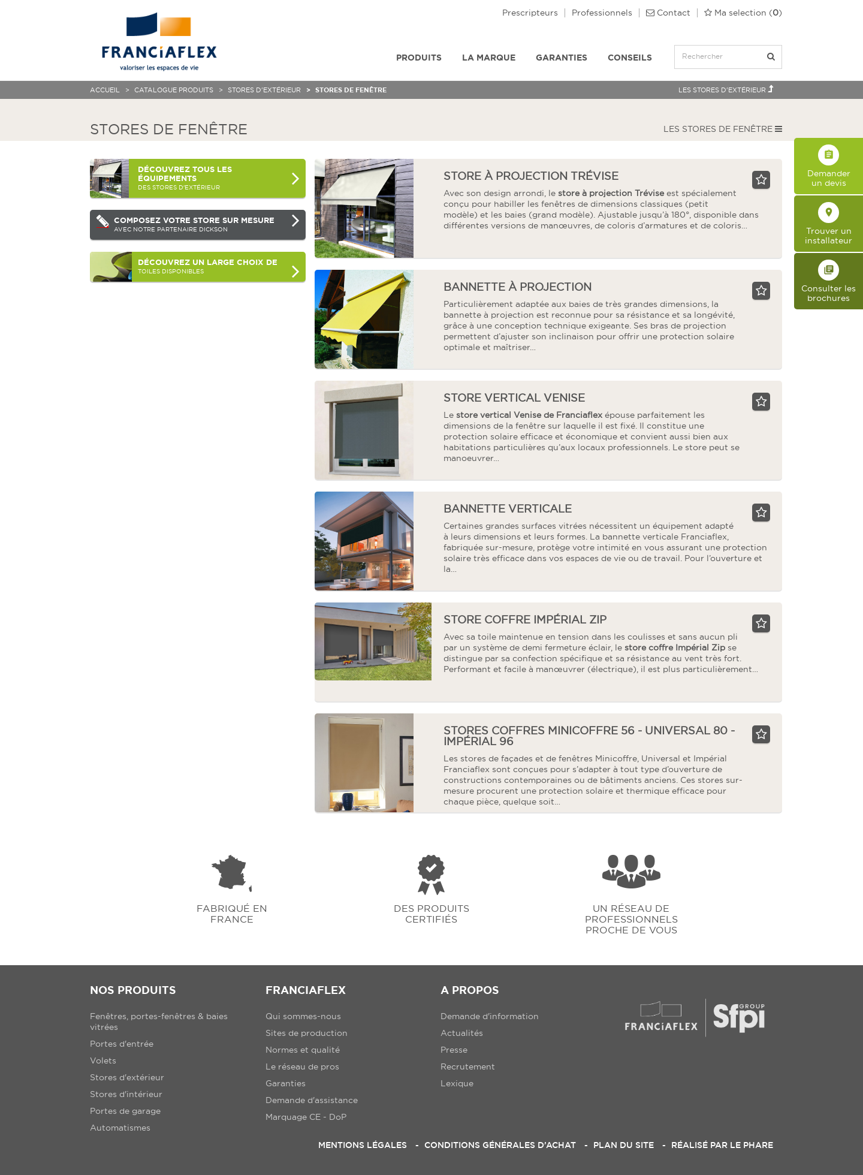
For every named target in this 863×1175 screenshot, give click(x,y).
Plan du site (623, 1145)
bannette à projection (517, 287)
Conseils (630, 57)
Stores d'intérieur (126, 1094)
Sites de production (306, 1033)
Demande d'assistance (311, 1100)
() (743, 12)
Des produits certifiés (431, 913)
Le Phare (751, 1145)
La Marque (488, 57)
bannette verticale (507, 509)
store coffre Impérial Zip (524, 619)
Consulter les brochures (828, 281)
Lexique (456, 1083)
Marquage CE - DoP (305, 1116)
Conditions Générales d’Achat (500, 1145)
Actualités (461, 1033)
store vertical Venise (514, 398)
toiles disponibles (219, 269)
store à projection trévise (530, 176)
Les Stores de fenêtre (722, 128)
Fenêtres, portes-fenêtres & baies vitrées (159, 1021)
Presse (453, 1049)
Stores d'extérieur (264, 90)
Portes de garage (125, 1110)
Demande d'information (489, 1016)
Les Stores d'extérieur (725, 89)
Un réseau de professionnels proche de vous (631, 918)
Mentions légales (362, 1145)
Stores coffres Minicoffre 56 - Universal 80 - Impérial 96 (589, 736)
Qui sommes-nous (303, 1016)
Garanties (561, 57)
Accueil (105, 90)
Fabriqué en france (232, 913)
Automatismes (120, 1127)
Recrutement (467, 1066)
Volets (103, 1060)
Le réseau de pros (302, 1066)
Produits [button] (419, 57)
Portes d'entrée (121, 1043)
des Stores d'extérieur (219, 177)
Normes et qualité (302, 1049)
